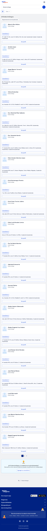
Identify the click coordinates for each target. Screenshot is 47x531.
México (18, 515)
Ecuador (27, 515)
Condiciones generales (23, 525)
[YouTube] (27, 521)
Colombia (23, 515)
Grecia (10, 515)
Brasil (36, 515)
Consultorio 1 (5, 33)
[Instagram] (23, 521)
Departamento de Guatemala (10, 19)
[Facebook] (20, 521)
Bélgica (14, 515)
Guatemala (32, 515)
